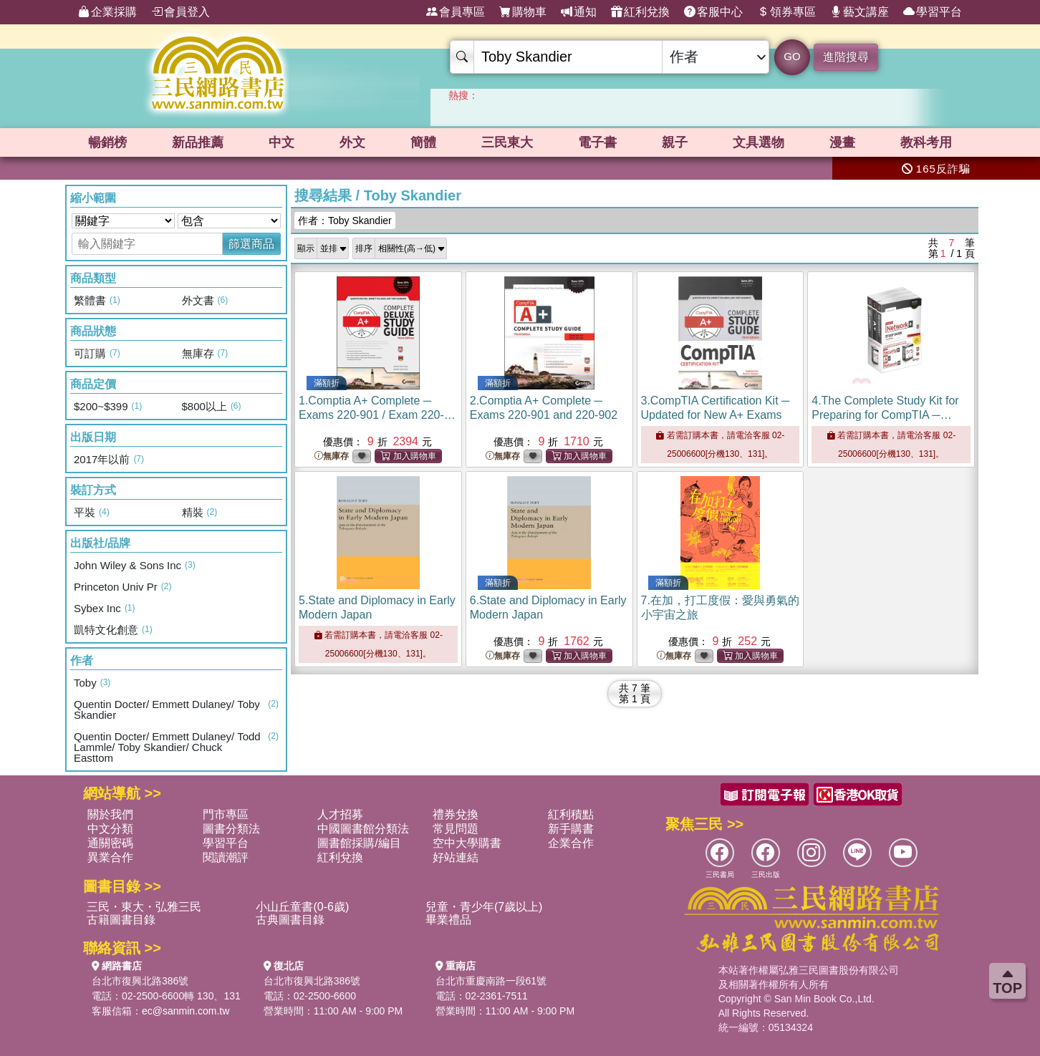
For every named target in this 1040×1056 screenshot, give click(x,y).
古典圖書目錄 (290, 920)
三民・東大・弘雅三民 (144, 907)
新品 (197, 142)
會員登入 (180, 12)
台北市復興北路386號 (140, 981)
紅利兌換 (640, 12)
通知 (579, 12)
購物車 (523, 12)
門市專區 (226, 814)
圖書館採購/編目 (358, 843)
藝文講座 (859, 12)
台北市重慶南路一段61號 (491, 981)
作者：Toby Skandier (345, 220)
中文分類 (110, 829)
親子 (675, 142)
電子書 (597, 142)
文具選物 (758, 142)
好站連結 (455, 857)
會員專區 (455, 12)
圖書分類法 (231, 829)
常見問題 (455, 829)
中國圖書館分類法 (363, 829)
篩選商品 (251, 244)
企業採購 (107, 12)
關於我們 (110, 814)
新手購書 (571, 829)
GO (792, 56)
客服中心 (713, 12)
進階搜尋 (846, 57)
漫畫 (842, 142)
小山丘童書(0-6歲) (302, 907)
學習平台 (932, 12)
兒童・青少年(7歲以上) (484, 907)
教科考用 (926, 142)
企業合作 (571, 843)
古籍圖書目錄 (121, 920)
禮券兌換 (455, 814)
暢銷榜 (107, 142)
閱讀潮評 (226, 857)
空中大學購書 (467, 843)
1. (377, 414)
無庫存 (331, 456)
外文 (352, 142)
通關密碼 (110, 843)
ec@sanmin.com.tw (185, 1011)
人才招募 (340, 814)
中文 (281, 142)
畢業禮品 (448, 920)
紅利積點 (571, 814)
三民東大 (507, 142)
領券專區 (786, 12)
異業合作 (110, 857)
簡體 (423, 142)
